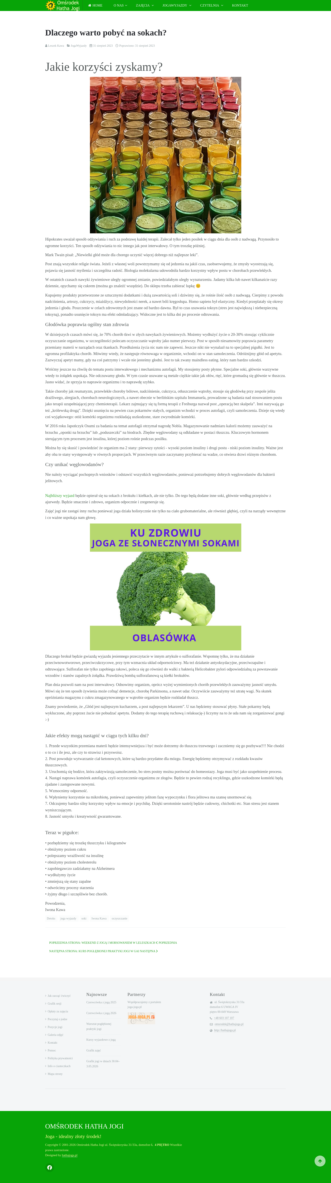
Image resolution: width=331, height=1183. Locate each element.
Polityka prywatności (60, 1058)
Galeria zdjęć (55, 1034)
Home (95, 5)
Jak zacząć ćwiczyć (59, 995)
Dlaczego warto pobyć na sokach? (106, 32)
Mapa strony (55, 1074)
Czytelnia (210, 5)
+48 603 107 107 (224, 1018)
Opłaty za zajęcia (58, 1011)
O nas (119, 5)
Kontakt (240, 5)
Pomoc (52, 1050)
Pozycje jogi (55, 1027)
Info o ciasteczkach (59, 1066)
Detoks (51, 918)
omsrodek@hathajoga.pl (229, 1024)
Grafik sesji (54, 1003)
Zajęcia (143, 5)
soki (84, 918)
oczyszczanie (119, 918)
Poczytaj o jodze (57, 1019)
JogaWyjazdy (175, 5)
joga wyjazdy (68, 918)
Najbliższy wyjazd (59, 495)
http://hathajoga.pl (225, 1030)
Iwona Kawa (99, 918)
